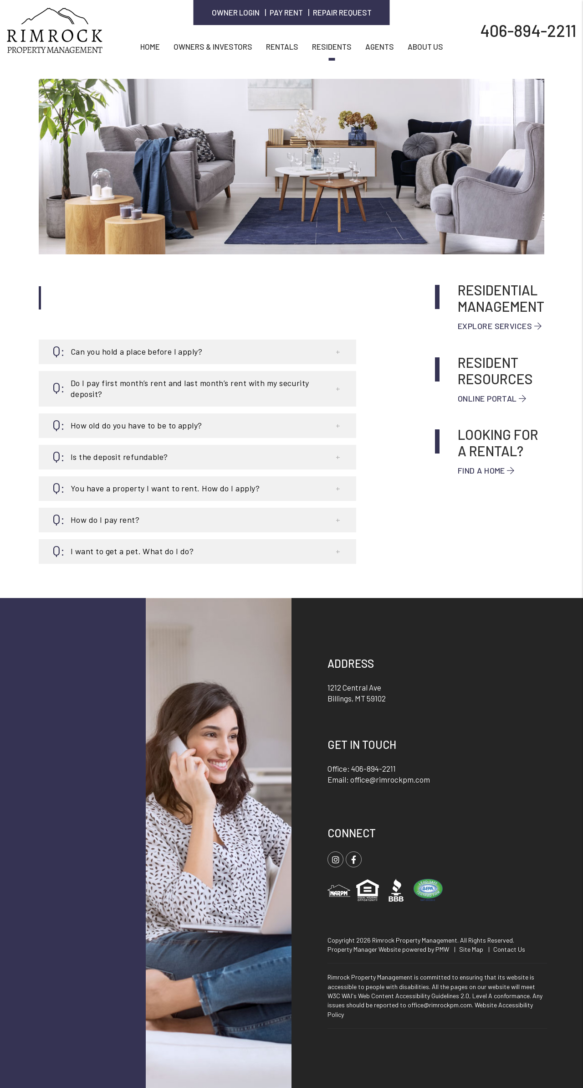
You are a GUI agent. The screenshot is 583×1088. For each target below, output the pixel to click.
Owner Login (236, 12)
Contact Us (509, 949)
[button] (197, 352)
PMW (442, 949)
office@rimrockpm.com (390, 779)
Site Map (471, 949)
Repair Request (342, 12)
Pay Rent (286, 12)
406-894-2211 (528, 30)
